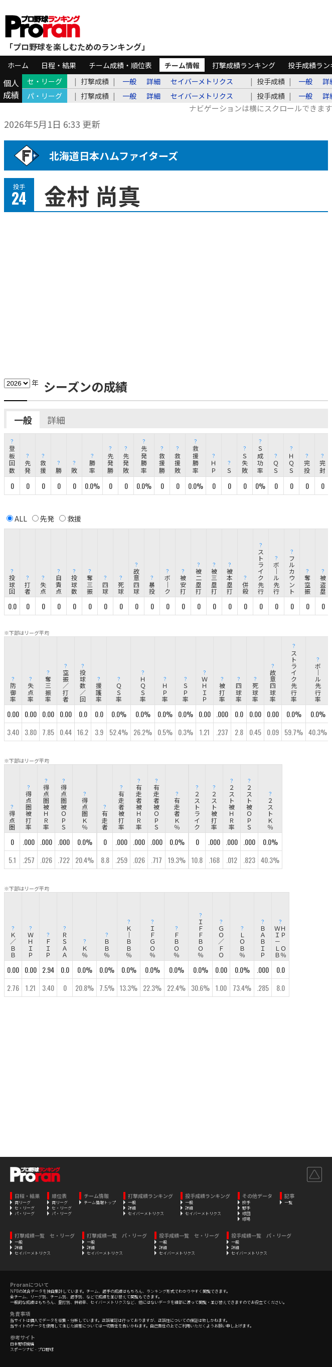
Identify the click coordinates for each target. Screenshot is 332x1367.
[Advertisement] (166, 292)
